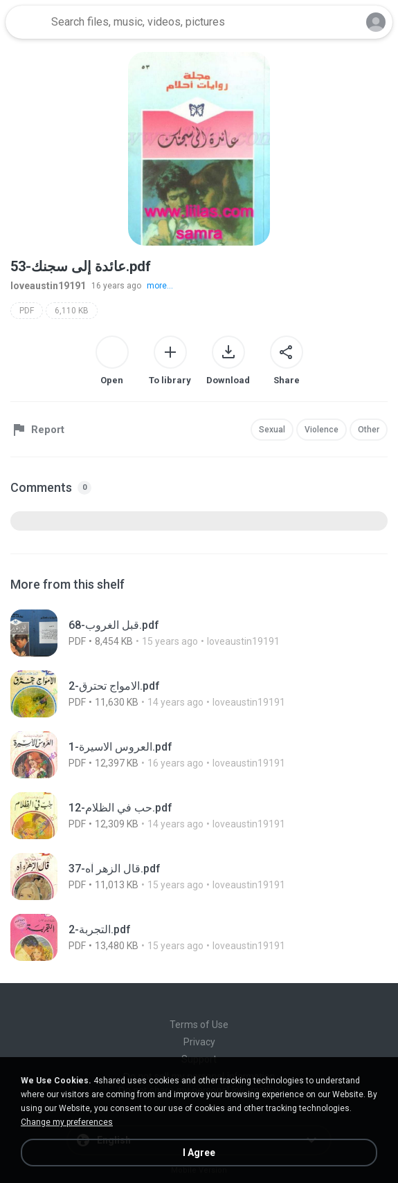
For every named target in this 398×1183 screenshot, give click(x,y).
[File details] (190, 633)
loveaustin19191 (48, 285)
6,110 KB (72, 310)
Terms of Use (199, 1024)
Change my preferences (67, 1122)
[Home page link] (26, 22)
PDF (26, 310)
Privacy (199, 1041)
